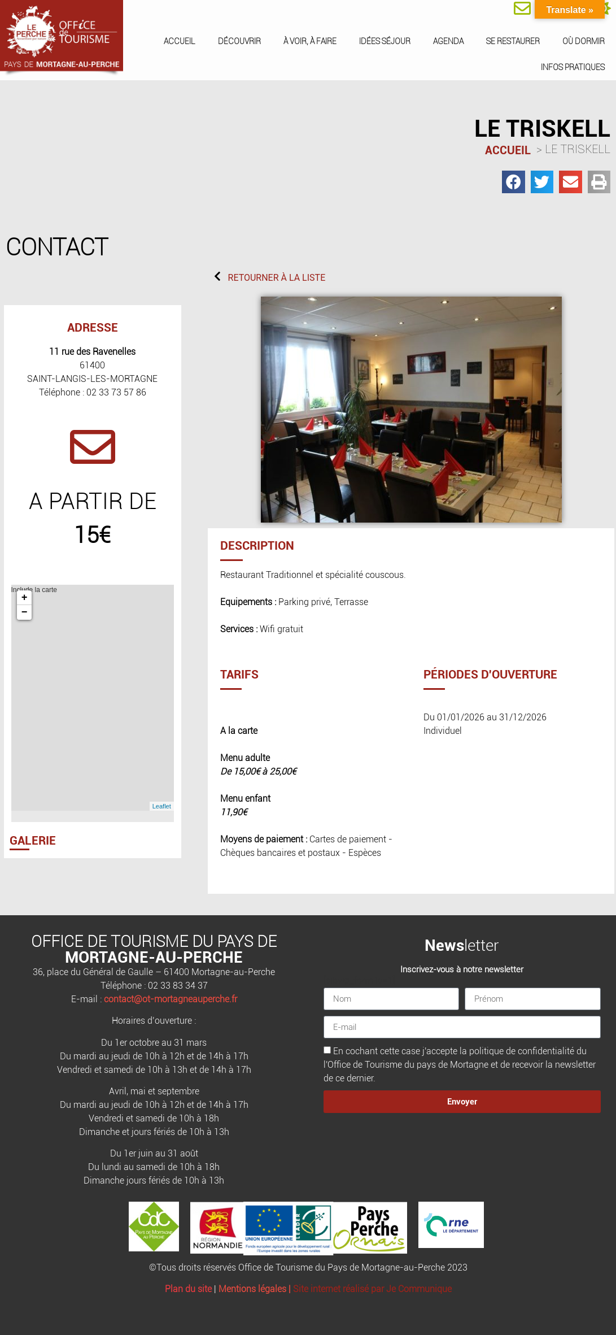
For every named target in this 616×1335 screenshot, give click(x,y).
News (444, 945)
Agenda (448, 41)
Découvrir (239, 41)
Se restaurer (513, 41)
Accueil (179, 41)
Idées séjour (384, 41)
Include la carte (91, 698)
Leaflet (161, 806)
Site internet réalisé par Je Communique (372, 1289)
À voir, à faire (310, 41)
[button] (513, 182)
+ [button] (24, 598)
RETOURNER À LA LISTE (277, 277)
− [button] (24, 612)
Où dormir (583, 41)
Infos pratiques (573, 67)
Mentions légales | (256, 1289)
